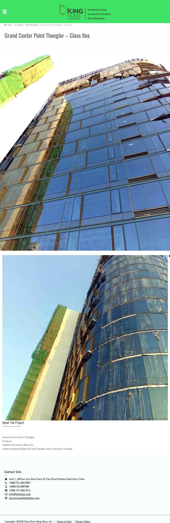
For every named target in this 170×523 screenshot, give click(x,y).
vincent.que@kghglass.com (24, 498)
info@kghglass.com (20, 494)
